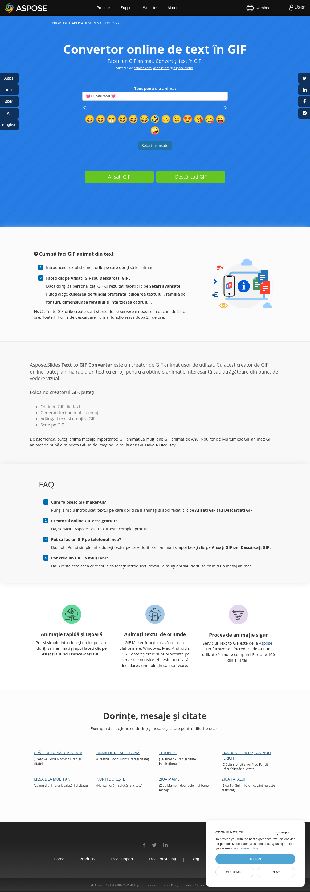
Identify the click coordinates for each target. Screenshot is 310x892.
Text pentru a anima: (155, 93)
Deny (276, 872)
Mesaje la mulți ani (52, 779)
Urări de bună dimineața (58, 752)
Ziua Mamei (169, 779)
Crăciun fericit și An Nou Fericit (246, 755)
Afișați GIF (119, 176)
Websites (150, 8)
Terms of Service (194, 885)
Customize (234, 872)
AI (9, 113)
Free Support (122, 858)
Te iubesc (168, 752)
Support (127, 8)
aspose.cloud (183, 68)
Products (104, 8)
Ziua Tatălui (233, 779)
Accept (255, 859)
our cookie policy (246, 848)
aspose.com (143, 68)
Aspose (10, 8)
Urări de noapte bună (118, 752)
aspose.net (161, 68)
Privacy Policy (170, 885)
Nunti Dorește (110, 779)
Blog (195, 858)
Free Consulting (162, 858)
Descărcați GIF (191, 176)
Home (59, 858)
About (172, 8)
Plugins (9, 124)
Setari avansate (155, 145)
